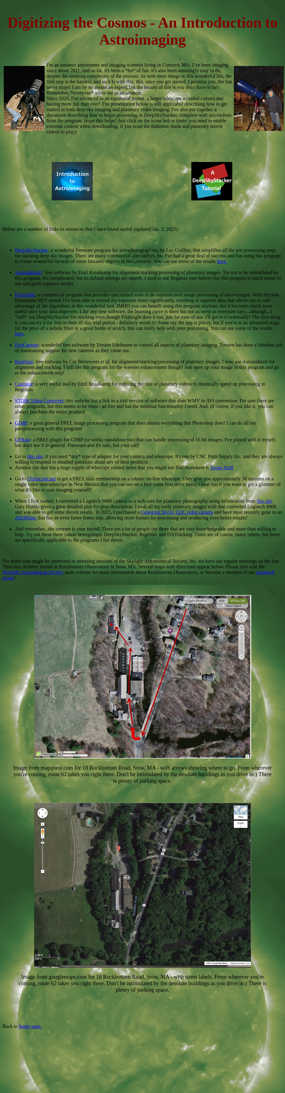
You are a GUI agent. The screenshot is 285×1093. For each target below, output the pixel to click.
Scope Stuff (222, 467)
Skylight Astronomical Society (32, 572)
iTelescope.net (41, 478)
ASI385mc (26, 517)
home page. (30, 1026)
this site (34, 456)
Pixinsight (25, 294)
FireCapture (26, 345)
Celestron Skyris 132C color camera (177, 512)
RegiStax (24, 361)
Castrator (24, 384)
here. (222, 261)
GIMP (21, 423)
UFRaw (22, 439)
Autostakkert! (28, 272)
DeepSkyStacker (31, 250)
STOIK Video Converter (39, 400)
